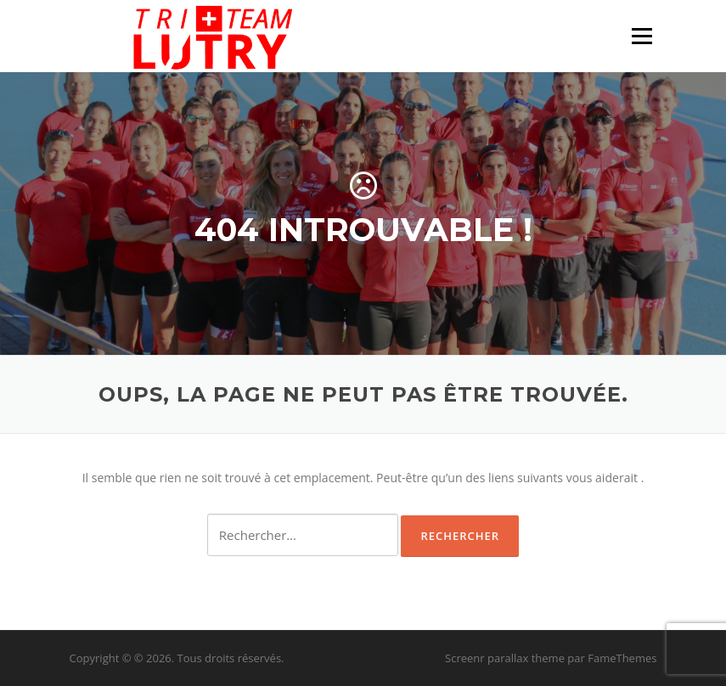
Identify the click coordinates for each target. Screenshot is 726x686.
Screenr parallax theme (505, 658)
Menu (641, 36)
